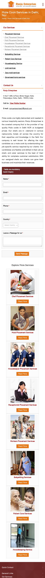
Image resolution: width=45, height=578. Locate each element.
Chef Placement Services (14, 37)
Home (4, 19)
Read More (22, 301)
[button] (17, 103)
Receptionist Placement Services (17, 46)
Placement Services (12, 34)
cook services (10, 68)
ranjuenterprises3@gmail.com (20, 109)
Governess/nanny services (15, 77)
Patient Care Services (13, 59)
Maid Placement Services (14, 40)
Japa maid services (12, 73)
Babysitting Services (12, 54)
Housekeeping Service (13, 64)
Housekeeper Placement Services (17, 43)
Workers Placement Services (15, 50)
